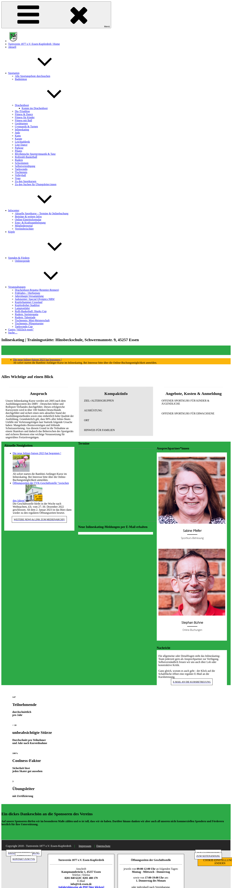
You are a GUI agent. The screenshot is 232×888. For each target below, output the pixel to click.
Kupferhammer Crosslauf (28, 302)
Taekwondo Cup (24, 326)
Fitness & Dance (24, 114)
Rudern (19, 160)
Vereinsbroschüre (24, 228)
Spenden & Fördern (44, 257)
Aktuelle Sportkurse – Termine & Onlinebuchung (41, 213)
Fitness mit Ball (23, 120)
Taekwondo (21, 169)
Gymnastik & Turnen (26, 126)
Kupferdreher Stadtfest (27, 305)
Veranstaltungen (42, 286)
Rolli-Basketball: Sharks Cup (31, 311)
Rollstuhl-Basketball (26, 157)
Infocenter (39, 210)
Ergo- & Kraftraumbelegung (30, 222)
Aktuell (12, 47)
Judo (17, 132)
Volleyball (20, 175)
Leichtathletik (22, 141)
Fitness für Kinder (24, 117)
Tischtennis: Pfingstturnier (29, 323)
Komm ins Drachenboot (35, 108)
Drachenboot (47, 105)
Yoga (17, 178)
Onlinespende (22, 260)
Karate (18, 138)
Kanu (18, 135)
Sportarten (39, 73)
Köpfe (11, 231)
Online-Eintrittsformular (28, 219)
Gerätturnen (21, 123)
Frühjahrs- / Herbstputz (27, 293)
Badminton (21, 79)
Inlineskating (22, 129)
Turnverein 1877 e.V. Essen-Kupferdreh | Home (34, 43)
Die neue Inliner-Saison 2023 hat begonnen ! (37, 359)
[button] (116, 401)
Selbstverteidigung (25, 166)
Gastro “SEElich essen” (21, 329)
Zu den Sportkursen (25, 181)
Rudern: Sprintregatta (26, 314)
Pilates (18, 150)
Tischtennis (21, 172)
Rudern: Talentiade (25, 317)
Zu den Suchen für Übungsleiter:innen (35, 184)
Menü (56, 15)
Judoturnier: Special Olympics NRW (35, 299)
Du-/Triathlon (22, 111)
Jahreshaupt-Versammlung (29, 296)
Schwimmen (21, 163)
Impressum (85, 846)
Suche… (12, 332)
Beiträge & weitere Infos (28, 216)
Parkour (19, 147)
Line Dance (21, 144)
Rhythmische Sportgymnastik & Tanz (35, 153)
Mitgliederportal (24, 225)
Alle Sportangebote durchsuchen (32, 76)
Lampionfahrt (22, 308)
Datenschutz (103, 846)
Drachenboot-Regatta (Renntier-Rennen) (37, 289)
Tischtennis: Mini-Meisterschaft (32, 320)
